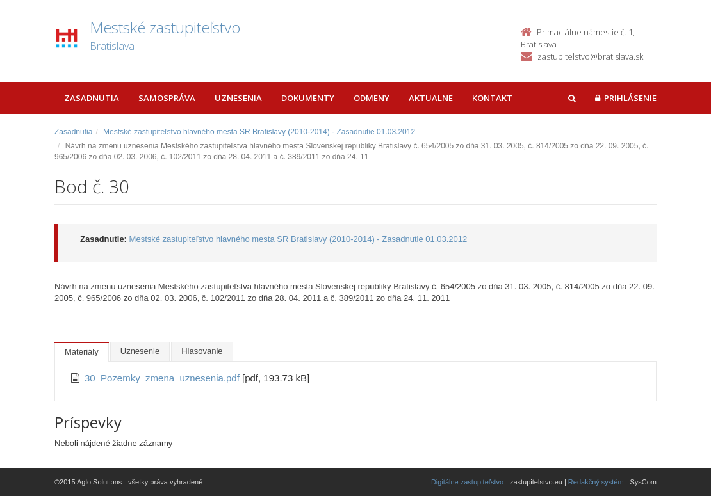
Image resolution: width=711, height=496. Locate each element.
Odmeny (371, 98)
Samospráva (166, 98)
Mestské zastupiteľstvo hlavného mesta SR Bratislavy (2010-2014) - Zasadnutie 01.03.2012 (259, 131)
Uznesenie (139, 351)
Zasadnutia (91, 98)
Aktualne (431, 98)
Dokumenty (307, 98)
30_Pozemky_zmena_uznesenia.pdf (163, 377)
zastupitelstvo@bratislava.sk (590, 56)
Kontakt (492, 98)
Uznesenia (238, 98)
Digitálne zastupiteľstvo (467, 482)
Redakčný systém (596, 482)
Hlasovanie (201, 351)
